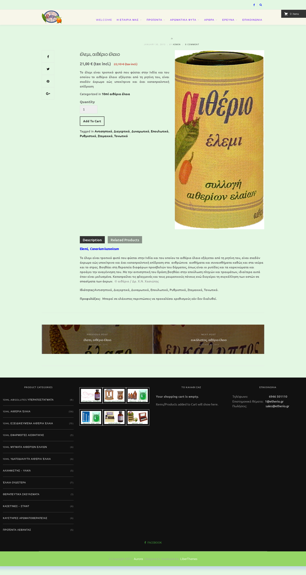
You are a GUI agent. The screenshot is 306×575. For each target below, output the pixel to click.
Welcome (104, 23)
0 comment (192, 53)
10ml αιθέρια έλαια (116, 102)
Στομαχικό (105, 144)
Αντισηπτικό (103, 140)
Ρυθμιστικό (88, 144)
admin (177, 53)
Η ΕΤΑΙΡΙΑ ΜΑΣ (128, 23)
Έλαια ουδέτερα (14, 491)
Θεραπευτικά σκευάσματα (21, 503)
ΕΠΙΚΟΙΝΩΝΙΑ (252, 23)
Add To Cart (92, 130)
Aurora (138, 567)
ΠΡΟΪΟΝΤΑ (154, 23)
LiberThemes (188, 567)
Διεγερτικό (122, 140)
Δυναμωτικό (140, 140)
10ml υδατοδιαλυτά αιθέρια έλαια (27, 467)
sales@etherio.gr (277, 415)
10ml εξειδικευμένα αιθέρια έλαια (28, 432)
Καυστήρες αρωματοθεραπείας (25, 526)
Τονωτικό (121, 144)
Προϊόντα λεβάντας (17, 538)
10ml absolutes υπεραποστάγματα (28, 408)
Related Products (125, 248)
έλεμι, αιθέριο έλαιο (100, 62)
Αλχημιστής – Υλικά (17, 479)
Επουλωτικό (159, 140)
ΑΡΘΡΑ (209, 23)
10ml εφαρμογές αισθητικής (23, 443)
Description (92, 248)
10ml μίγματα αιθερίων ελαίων (25, 455)
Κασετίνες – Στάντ (16, 514)
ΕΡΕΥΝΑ (228, 23)
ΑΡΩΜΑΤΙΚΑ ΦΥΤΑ (183, 23)
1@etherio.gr (274, 410)
